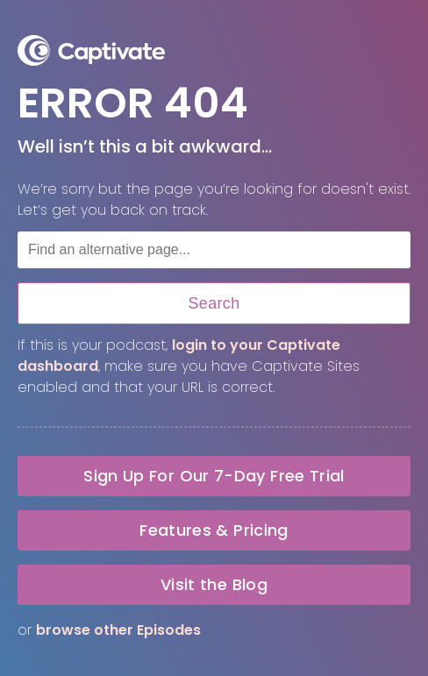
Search (213, 303)
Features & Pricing (213, 530)
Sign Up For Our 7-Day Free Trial (214, 476)
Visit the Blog (214, 584)
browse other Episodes (118, 630)
